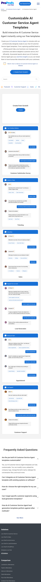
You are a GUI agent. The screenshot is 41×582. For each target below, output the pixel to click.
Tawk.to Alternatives (6, 568)
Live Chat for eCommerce (8, 540)
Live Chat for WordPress (7, 546)
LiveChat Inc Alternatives (7, 564)
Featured (5, 87)
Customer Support (18, 87)
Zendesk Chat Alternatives (8, 581)
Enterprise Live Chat (6, 550)
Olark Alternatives (5, 574)
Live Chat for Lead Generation (9, 543)
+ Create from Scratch (20, 72)
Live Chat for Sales (6, 537)
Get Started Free (25, 4)
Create (20, 110)
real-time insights (22, 57)
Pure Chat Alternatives (7, 577)
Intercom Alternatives (7, 571)
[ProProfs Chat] (7, 3)
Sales (30, 87)
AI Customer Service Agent (18, 41)
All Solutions (4, 553)
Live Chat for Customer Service (9, 533)
